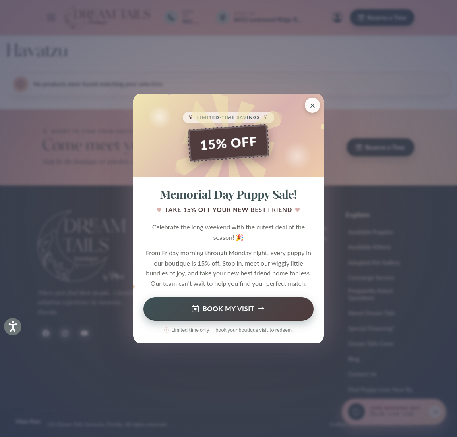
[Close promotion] (312, 105)
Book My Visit (228, 309)
